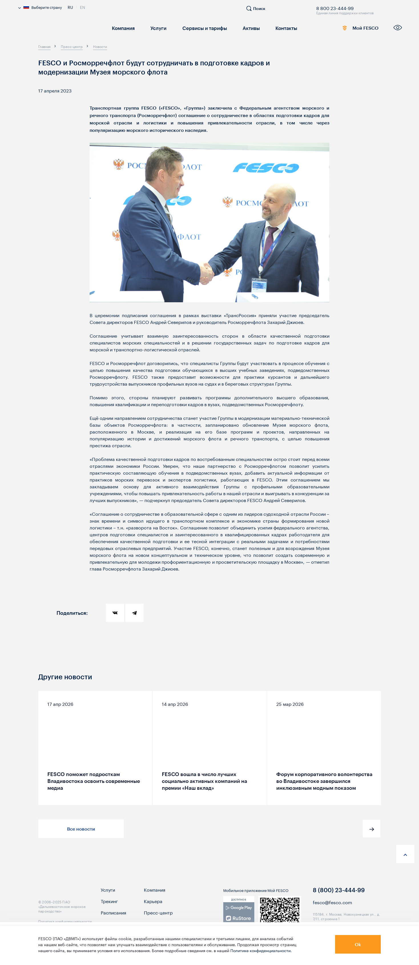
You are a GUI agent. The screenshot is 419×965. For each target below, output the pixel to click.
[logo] (60, 30)
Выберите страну (40, 7)
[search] (258, 11)
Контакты (281, 28)
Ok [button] (358, 944)
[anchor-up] (405, 854)
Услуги (157, 28)
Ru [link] (70, 6)
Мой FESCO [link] (358, 29)
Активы (246, 28)
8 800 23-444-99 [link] (335, 7)
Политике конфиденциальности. (261, 950)
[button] (371, 828)
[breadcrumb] (44, 46)
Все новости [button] (81, 828)
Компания (123, 28)
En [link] (82, 6)
